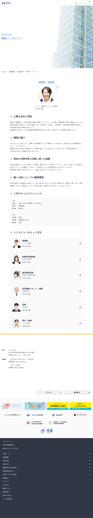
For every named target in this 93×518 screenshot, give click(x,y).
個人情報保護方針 (9, 445)
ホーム (3, 71)
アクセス (83, 3)
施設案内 (6, 478)
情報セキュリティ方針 (10, 448)
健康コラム (6, 488)
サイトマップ (7, 441)
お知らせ (6, 485)
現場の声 (21, 71)
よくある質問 (7, 499)
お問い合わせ (7, 495)
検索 (77, 3)
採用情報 (12, 71)
